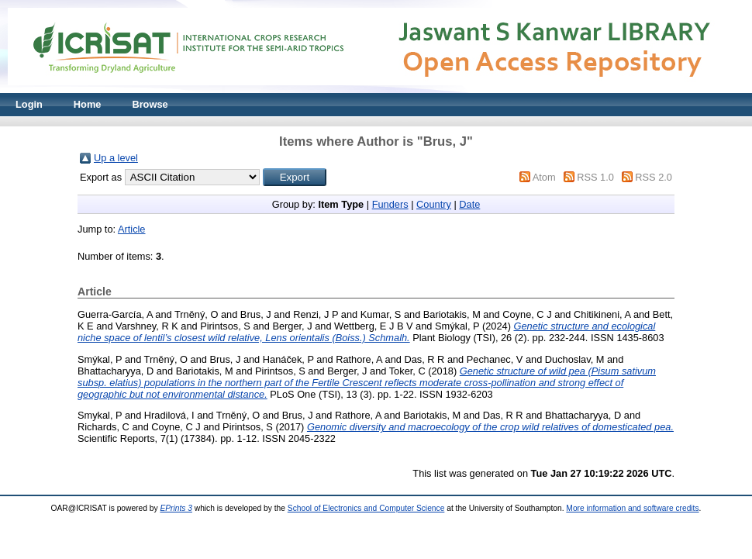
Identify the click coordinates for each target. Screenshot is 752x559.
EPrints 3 (176, 508)
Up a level (116, 158)
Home (88, 104)
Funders (390, 204)
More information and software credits (632, 508)
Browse (149, 104)
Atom (544, 177)
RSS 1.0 (595, 177)
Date (469, 204)
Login (29, 104)
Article (132, 229)
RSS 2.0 (653, 177)
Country (433, 204)
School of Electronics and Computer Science (366, 508)
